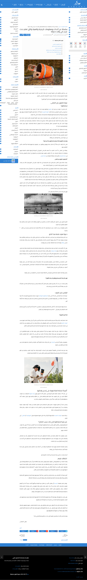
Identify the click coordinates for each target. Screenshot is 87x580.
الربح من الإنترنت (13, 22)
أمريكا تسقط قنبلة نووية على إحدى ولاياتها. (53, 49)
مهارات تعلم (14, 43)
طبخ (16, 79)
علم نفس (15, 110)
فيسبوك (15, 28)
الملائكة (15, 153)
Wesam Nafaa (71, 557)
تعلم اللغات (14, 87)
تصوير (16, 69)
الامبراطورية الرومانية (43, 295)
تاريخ (21, 528)
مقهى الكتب (14, 12)
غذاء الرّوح (21, 4)
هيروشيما (29, 415)
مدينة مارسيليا (63, 155)
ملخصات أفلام (83, 12)
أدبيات (84, 78)
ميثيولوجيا (15, 139)
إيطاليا (63, 242)
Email (21, 34)
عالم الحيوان (14, 123)
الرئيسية (60, 544)
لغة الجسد (15, 45)
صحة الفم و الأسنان (82, 32)
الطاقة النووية (14, 143)
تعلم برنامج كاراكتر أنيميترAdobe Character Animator (8, 103)
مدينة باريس (43, 155)
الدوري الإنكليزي (82, 68)
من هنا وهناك (14, 53)
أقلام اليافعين (83, 62)
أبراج (16, 66)
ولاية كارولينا (32, 393)
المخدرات (53, 342)
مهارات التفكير (14, 41)
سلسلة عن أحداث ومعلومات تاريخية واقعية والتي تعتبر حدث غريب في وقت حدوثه (43, 30)
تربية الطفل (83, 56)
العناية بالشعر (83, 22)
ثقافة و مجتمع (14, 51)
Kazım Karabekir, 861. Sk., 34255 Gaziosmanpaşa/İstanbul (62, 568)
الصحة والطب (83, 30)
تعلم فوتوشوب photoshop (11, 89)
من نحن (55, 544)
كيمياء (15, 132)
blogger (21, 539)
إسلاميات (15, 149)
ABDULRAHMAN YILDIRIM (71, 563)
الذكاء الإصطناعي (13, 134)
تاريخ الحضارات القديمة (12, 119)
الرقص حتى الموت (58, 48)
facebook (25, 539)
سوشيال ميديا (14, 64)
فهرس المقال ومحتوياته (58, 40)
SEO (16, 31)
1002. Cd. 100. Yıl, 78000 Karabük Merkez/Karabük (64, 571)
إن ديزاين (15, 100)
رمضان (15, 151)
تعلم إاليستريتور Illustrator (11, 98)
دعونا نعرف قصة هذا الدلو (56, 46)
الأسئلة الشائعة (49, 544)
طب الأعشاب (83, 36)
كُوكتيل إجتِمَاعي (29, 4)
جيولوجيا (15, 136)
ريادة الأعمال (14, 17)
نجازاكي (23, 415)
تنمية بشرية (14, 39)
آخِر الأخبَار (56, 4)
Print (25, 34)
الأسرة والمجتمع (13, 62)
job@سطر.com (15, 568)
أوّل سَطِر (63, 4)
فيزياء (16, 128)
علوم (16, 112)
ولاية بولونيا (53, 251)
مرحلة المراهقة (83, 60)
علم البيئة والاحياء (13, 117)
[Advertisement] (43, 16)
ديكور (16, 71)
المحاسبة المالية (13, 33)
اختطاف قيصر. (58, 53)
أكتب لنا (27, 544)
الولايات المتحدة (57, 415)
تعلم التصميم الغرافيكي (12, 91)
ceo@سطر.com (17, 566)
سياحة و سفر (14, 60)
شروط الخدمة (41, 544)
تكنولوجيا (15, 55)
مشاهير (15, 58)
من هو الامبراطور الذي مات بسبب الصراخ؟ (54, 51)
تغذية (16, 81)
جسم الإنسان (14, 130)
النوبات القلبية (64, 323)
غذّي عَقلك (48, 4)
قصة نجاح (15, 24)
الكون (16, 114)
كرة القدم (84, 72)
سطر (28, 574)
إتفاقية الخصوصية (33, 544)
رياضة (85, 70)
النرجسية (56, 483)
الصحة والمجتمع (82, 27)
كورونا (84, 34)
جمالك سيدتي (83, 17)
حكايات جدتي (83, 58)
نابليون (50, 109)
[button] (9, 160)
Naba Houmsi (72, 560)
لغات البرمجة (14, 93)
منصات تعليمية (14, 96)
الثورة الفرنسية (45, 112)
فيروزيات (15, 73)
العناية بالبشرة (83, 20)
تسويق (15, 20)
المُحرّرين (14, 4)
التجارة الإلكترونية (13, 26)
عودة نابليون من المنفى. (57, 44)
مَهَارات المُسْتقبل (39, 4)
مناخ (16, 141)
